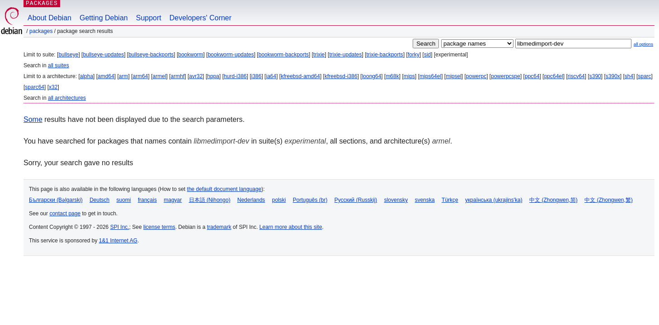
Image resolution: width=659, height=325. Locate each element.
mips (409, 76)
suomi (124, 200)
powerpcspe (505, 76)
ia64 (271, 76)
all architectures (67, 98)
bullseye (68, 54)
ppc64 (532, 76)
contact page (64, 213)
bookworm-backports (284, 54)
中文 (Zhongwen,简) (553, 200)
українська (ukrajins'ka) (493, 200)
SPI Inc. (119, 227)
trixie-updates (345, 54)
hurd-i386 (235, 76)
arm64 (140, 76)
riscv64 (576, 76)
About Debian (49, 18)
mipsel (453, 76)
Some (33, 119)
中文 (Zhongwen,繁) (608, 200)
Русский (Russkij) (355, 200)
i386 (256, 76)
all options (643, 44)
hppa (213, 76)
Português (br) (310, 200)
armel (159, 76)
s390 (595, 76)
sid (427, 54)
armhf (178, 76)
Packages (40, 31)
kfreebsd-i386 (341, 76)
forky (413, 54)
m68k (392, 76)
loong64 (371, 76)
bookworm (190, 54)
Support (148, 18)
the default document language (224, 189)
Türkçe (450, 200)
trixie (319, 54)
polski (279, 200)
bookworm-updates (231, 54)
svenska (425, 200)
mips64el (430, 76)
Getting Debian (104, 18)
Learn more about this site (290, 227)
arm (123, 76)
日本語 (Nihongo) (210, 200)
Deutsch (99, 200)
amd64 (106, 76)
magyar (173, 200)
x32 (53, 87)
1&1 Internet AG (118, 240)
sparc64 (34, 87)
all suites (58, 65)
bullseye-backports (151, 54)
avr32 (195, 76)
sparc (644, 76)
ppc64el (553, 76)
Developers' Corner (200, 18)
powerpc (476, 76)
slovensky (396, 200)
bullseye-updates (103, 54)
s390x (613, 76)
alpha (86, 76)
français (147, 200)
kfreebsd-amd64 (300, 76)
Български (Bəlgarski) (56, 200)
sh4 (629, 76)
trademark (219, 227)
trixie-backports (385, 54)
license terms (159, 227)
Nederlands (251, 200)
